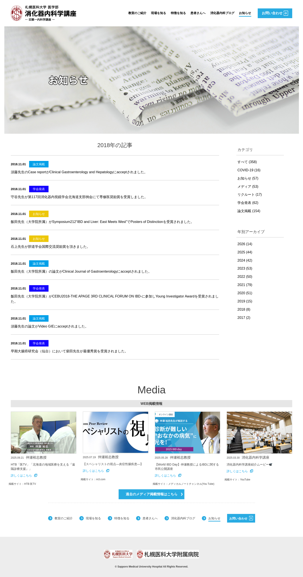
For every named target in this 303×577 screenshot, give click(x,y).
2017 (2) (243, 317)
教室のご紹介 (126, 13)
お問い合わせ (241, 518)
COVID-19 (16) (249, 170)
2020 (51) (244, 293)
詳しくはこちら (24, 475)
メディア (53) (247, 186)
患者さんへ (192, 13)
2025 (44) (244, 252)
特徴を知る (171, 13)
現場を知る (149, 13)
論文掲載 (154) (248, 211)
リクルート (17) (249, 194)
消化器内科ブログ (219, 13)
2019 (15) (244, 301)
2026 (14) (244, 244)
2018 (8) (243, 309)
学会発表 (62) (247, 203)
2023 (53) (244, 268)
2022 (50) (244, 276)
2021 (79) (244, 285)
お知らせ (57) (247, 178)
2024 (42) (244, 260)
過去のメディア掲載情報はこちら (154, 494)
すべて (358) (247, 162)
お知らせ (244, 13)
